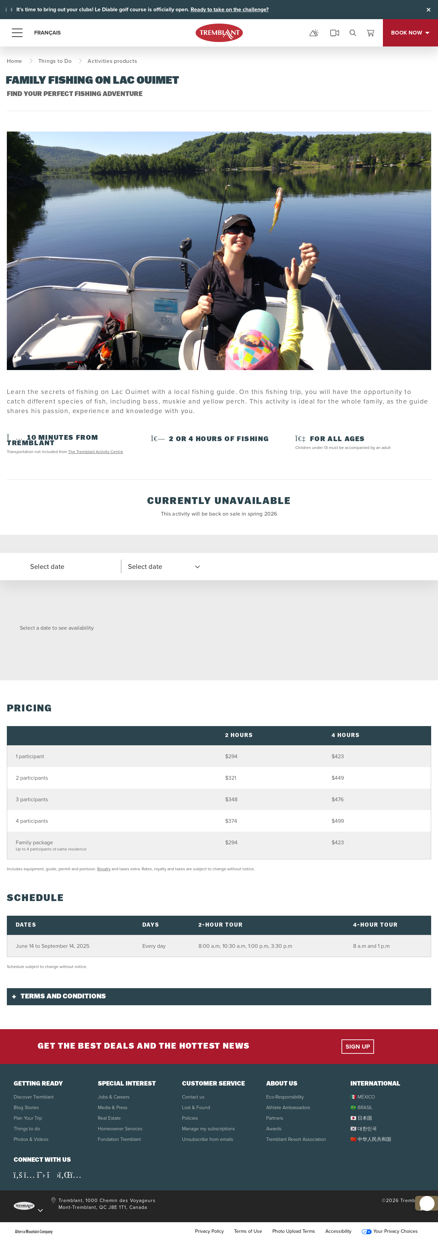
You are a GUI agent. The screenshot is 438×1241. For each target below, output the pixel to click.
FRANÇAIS (47, 33)
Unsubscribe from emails (207, 1139)
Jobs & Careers (113, 1097)
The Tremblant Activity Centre (95, 452)
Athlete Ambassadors (288, 1107)
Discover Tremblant (34, 1097)
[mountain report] (314, 33)
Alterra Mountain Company (34, 1231)
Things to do (27, 1128)
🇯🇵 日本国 (361, 1118)
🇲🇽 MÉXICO (362, 1097)
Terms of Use (248, 1231)
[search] (353, 33)
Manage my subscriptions (208, 1128)
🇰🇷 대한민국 (363, 1128)
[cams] (334, 33)
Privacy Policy (209, 1231)
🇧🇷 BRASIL (361, 1107)
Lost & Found (196, 1107)
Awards (273, 1128)
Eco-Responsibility (285, 1097)
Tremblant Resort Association (296, 1139)
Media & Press (112, 1107)
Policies (190, 1118)
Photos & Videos (31, 1139)
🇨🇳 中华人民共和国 (370, 1139)
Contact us (193, 1097)
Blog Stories (26, 1107)
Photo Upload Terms (293, 1231)
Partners (274, 1118)
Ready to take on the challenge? (230, 9)
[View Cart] (370, 33)
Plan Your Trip (28, 1118)
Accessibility (338, 1231)
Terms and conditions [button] (63, 996)
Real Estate (109, 1118)
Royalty (104, 869)
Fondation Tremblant (119, 1139)
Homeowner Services (120, 1128)
